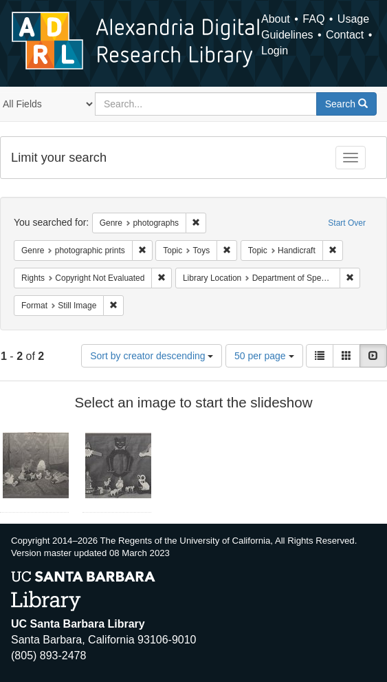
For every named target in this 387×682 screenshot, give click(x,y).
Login (274, 50)
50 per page (264, 355)
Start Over (347, 223)
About (275, 19)
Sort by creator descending (151, 355)
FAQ (313, 19)
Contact (345, 35)
